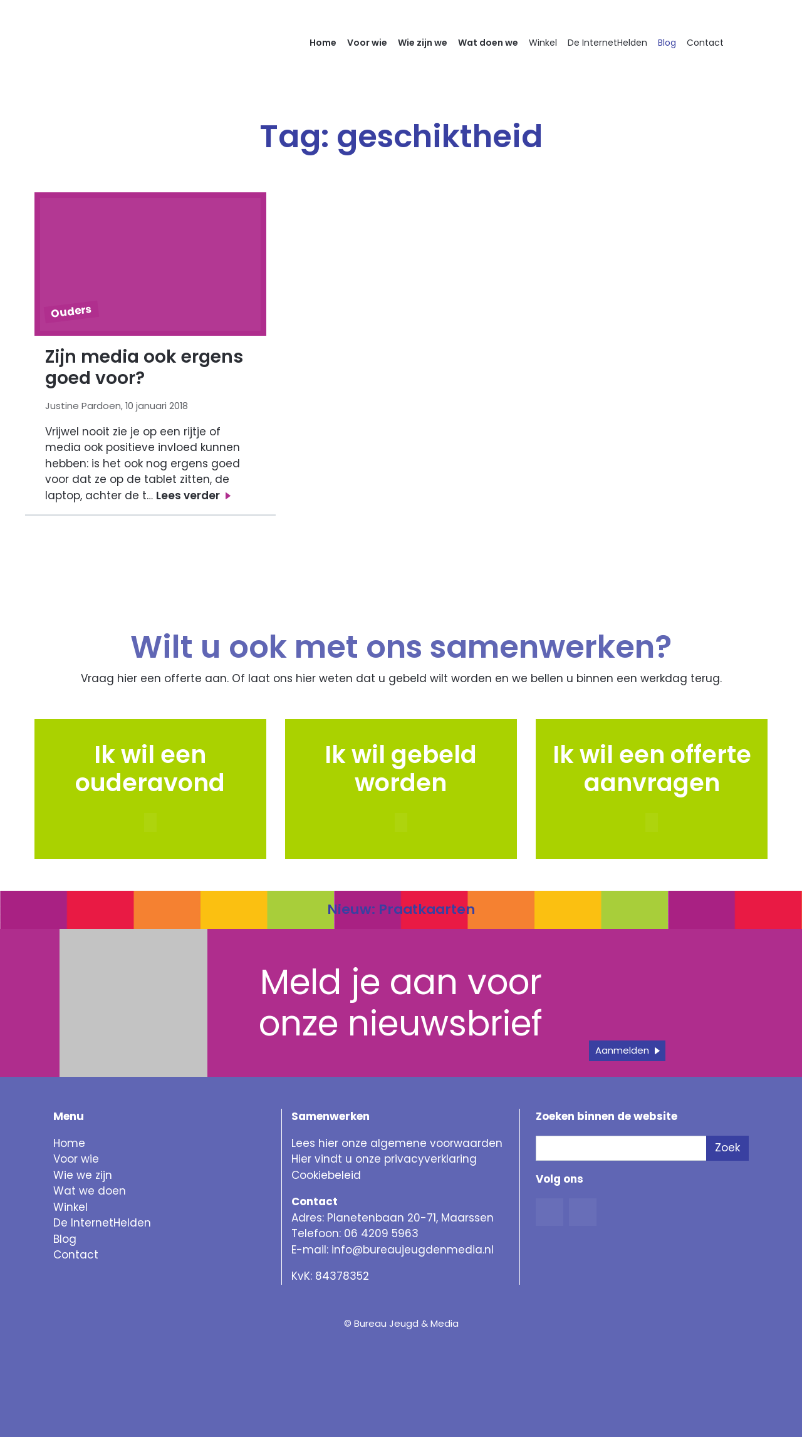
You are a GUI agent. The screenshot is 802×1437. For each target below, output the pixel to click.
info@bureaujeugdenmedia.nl (412, 1249)
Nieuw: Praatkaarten (401, 909)
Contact (705, 42)
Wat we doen (89, 1190)
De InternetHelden (607, 42)
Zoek (727, 1147)
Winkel (543, 42)
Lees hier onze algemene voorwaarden (397, 1143)
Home (323, 42)
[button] (401, 822)
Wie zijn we (422, 42)
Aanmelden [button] (622, 1050)
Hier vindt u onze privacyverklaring (384, 1158)
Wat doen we (488, 42)
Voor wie (367, 42)
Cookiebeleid (326, 1175)
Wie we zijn (82, 1175)
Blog (667, 42)
